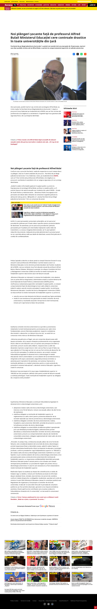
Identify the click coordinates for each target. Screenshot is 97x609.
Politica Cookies (14, 600)
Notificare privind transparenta (79, 600)
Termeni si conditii (25, 600)
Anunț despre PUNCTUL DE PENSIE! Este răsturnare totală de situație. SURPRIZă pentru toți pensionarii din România (34, 520)
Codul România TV (63, 600)
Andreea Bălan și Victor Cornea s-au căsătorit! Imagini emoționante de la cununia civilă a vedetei (59, 568)
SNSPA (56, 176)
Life (79, 5)
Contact (34, 600)
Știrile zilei (7, 1)
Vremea (67, 5)
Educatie (53, 5)
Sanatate (61, 5)
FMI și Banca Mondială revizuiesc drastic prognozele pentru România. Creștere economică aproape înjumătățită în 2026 (14, 552)
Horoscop (22, 1)
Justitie (46, 5)
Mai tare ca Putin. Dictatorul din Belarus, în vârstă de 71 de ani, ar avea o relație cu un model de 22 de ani (36, 568)
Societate (30, 5)
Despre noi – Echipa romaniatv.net (48, 600)
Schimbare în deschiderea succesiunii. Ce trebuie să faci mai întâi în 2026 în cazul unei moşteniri (15, 568)
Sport (84, 5)
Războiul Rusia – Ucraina (32, 1)
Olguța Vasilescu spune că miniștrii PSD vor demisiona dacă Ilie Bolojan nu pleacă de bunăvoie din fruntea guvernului (79, 132)
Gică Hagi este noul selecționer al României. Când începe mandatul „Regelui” (14, 584)
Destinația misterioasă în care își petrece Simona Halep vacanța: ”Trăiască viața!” (34, 524)
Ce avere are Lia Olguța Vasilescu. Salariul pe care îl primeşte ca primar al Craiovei (34, 515)
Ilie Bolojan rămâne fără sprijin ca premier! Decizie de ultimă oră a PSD (59, 584)
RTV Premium (14, 1)
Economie (38, 5)
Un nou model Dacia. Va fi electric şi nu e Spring (81, 568)
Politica (23, 5)
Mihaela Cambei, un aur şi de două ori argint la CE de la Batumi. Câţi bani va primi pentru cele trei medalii (43, 8)
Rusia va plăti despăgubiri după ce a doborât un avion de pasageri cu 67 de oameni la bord (82, 584)
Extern (74, 5)
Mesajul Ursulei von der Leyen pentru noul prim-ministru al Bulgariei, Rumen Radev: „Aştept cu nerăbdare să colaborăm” (79, 140)
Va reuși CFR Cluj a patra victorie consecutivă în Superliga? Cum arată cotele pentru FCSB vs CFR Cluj (14, 591)
